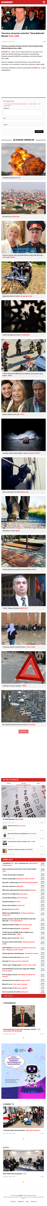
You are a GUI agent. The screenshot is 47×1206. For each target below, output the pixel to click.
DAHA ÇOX (23, 731)
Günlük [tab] (9, 783)
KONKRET (20, 1195)
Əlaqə (27, 1201)
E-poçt (5, 124)
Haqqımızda (21, 1201)
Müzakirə (6, 108)
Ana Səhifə (13, 1201)
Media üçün (34, 1201)
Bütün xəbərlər (8, 996)
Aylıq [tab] (38, 783)
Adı (5, 118)
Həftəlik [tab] (23, 783)
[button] (42, 1014)
